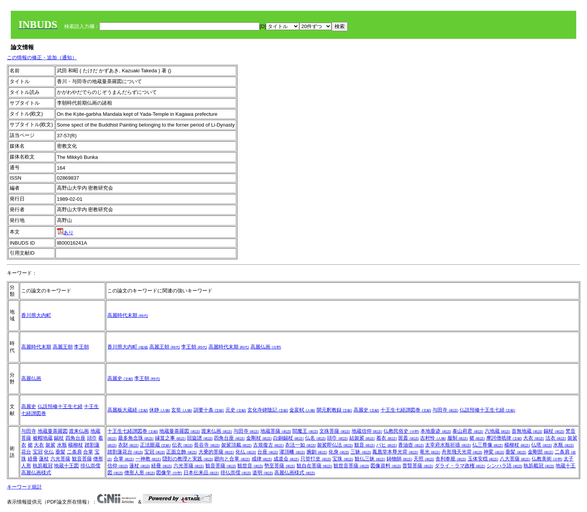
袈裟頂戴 (236, 445)
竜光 (430, 452)
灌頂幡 (292, 452)
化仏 (49, 452)
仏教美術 (547, 459)
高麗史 (120, 378)
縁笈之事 (170, 438)
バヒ (386, 445)
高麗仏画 (265, 347)
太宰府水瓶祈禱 (448, 445)
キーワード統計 (24, 487)
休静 (159, 410)
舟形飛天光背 (462, 452)
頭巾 (92, 438)
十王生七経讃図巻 (405, 410)
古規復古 (268, 445)
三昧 (360, 452)
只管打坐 (315, 459)
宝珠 (342, 459)
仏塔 (541, 445)
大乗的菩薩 (216, 452)
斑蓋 (408, 438)
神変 (494, 452)
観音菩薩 (82, 459)
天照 (424, 459)
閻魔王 (305, 431)
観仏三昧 (370, 459)
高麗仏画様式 (36, 472)
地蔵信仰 (367, 431)
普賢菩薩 (417, 466)
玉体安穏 (483, 459)
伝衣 (182, 445)
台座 (267, 452)
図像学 (169, 472)
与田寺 (445, 410)
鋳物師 (399, 459)
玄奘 (181, 410)
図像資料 (385, 466)
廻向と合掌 (232, 459)
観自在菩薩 (314, 466)
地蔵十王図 (66, 466)
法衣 (555, 438)
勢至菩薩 (279, 466)
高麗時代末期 (127, 315)
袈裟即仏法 (335, 445)
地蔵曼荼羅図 (53, 431)
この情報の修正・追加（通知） (42, 57)
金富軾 (302, 410)
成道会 (286, 459)
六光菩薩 (60, 459)
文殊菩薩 (334, 431)
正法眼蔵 (155, 445)
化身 (339, 452)
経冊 (33, 459)
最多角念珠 (136, 438)
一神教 (148, 459)
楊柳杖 (75, 445)
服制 (457, 438)
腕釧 (317, 452)
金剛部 (541, 452)
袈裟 (50, 445)
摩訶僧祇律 (504, 438)
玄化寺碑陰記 (267, 410)
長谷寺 (207, 445)
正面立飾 (181, 452)
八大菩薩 (515, 459)
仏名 (315, 438)
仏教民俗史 (401, 431)
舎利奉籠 (450, 459)
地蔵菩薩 (275, 431)
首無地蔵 (527, 431)
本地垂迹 (435, 431)
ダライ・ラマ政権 (460, 466)
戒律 (262, 459)
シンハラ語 (504, 466)
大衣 (39, 445)
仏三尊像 (487, 445)
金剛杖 (259, 438)
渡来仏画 (79, 431)
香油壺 (411, 445)
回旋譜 (200, 438)
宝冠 (38, 452)
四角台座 (75, 438)
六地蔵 (497, 431)
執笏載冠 (43, 466)
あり (65, 232)
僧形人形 (139, 472)
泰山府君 (467, 431)
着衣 (386, 438)
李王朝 (81, 347)
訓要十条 (208, 410)
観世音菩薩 (351, 466)
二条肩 (74, 452)
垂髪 (60, 452)
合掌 (88, 452)
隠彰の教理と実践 (187, 459)
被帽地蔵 (43, 438)
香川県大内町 (36, 315)
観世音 (250, 466)
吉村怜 (433, 438)
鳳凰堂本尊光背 (395, 452)
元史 (235, 410)
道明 (262, 472)
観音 (364, 445)
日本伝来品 (201, 472)
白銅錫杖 (288, 438)
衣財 (128, 445)
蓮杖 (44, 459)
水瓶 (62, 445)
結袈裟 (362, 438)
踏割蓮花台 (125, 452)
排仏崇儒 (90, 466)
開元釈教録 (334, 410)
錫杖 (59, 438)
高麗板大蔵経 (127, 410)
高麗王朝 (63, 347)
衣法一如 (300, 445)
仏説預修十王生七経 (60, 406)
